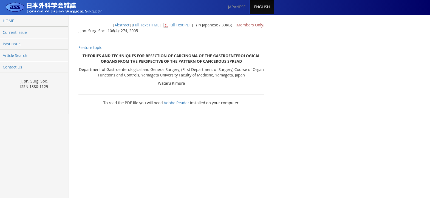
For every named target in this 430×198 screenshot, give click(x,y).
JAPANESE (237, 6)
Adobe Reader (176, 102)
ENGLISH (262, 6)
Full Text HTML (146, 25)
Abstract (122, 25)
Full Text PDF (180, 25)
